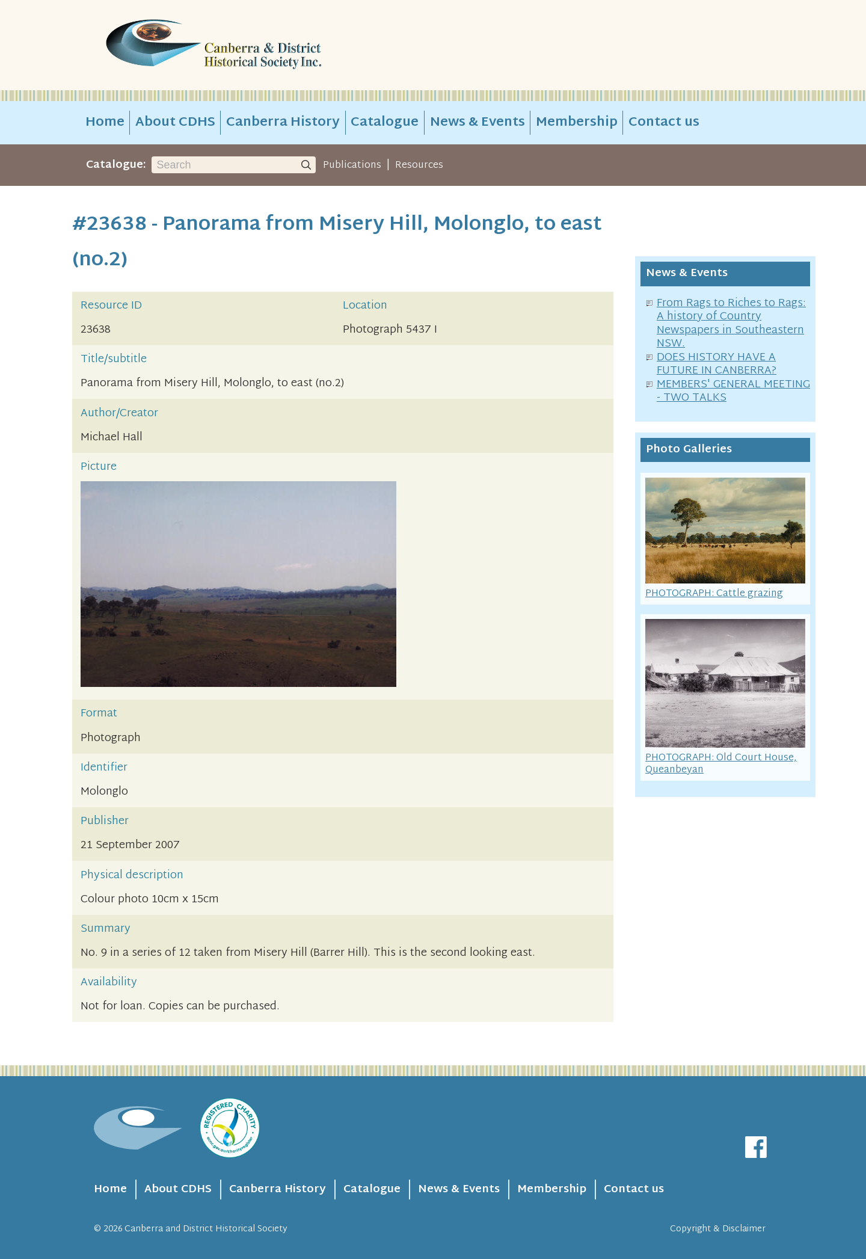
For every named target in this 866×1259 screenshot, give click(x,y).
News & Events (477, 123)
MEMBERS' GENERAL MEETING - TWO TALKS (733, 391)
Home (104, 123)
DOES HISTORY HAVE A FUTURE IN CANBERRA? (716, 364)
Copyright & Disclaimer (718, 1229)
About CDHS (175, 123)
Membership (577, 123)
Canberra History (283, 123)
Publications (352, 165)
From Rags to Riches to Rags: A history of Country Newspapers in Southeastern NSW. (731, 324)
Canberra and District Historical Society (205, 1229)
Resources (419, 165)
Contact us (663, 123)
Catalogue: (116, 165)
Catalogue (385, 123)
